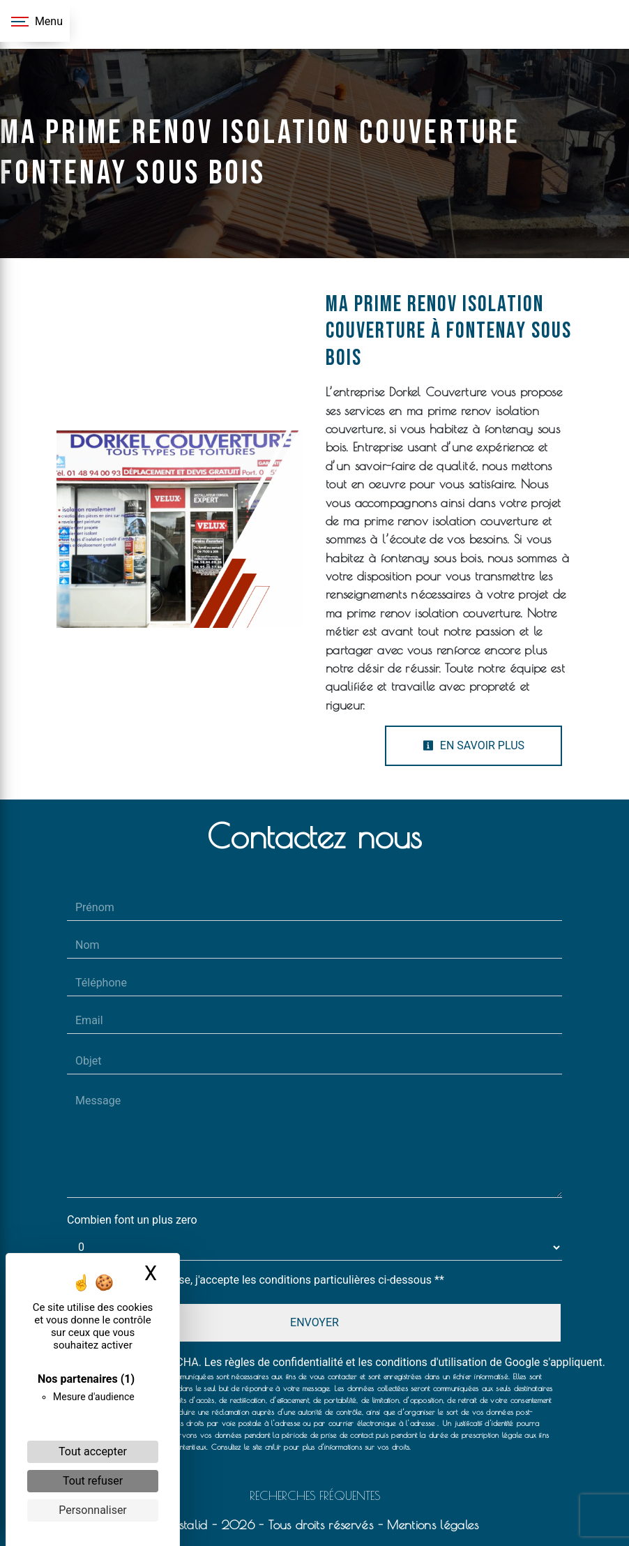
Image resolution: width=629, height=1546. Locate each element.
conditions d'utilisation (431, 1362)
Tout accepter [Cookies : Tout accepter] (93, 1451)
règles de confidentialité (284, 1362)
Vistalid (187, 1524)
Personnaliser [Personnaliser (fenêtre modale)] (93, 1510)
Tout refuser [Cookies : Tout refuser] (93, 1480)
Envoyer (314, 1322)
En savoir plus (473, 745)
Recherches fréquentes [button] (315, 1495)
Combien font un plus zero (132, 1219)
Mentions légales (430, 1524)
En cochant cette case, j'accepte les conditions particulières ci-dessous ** (262, 1279)
